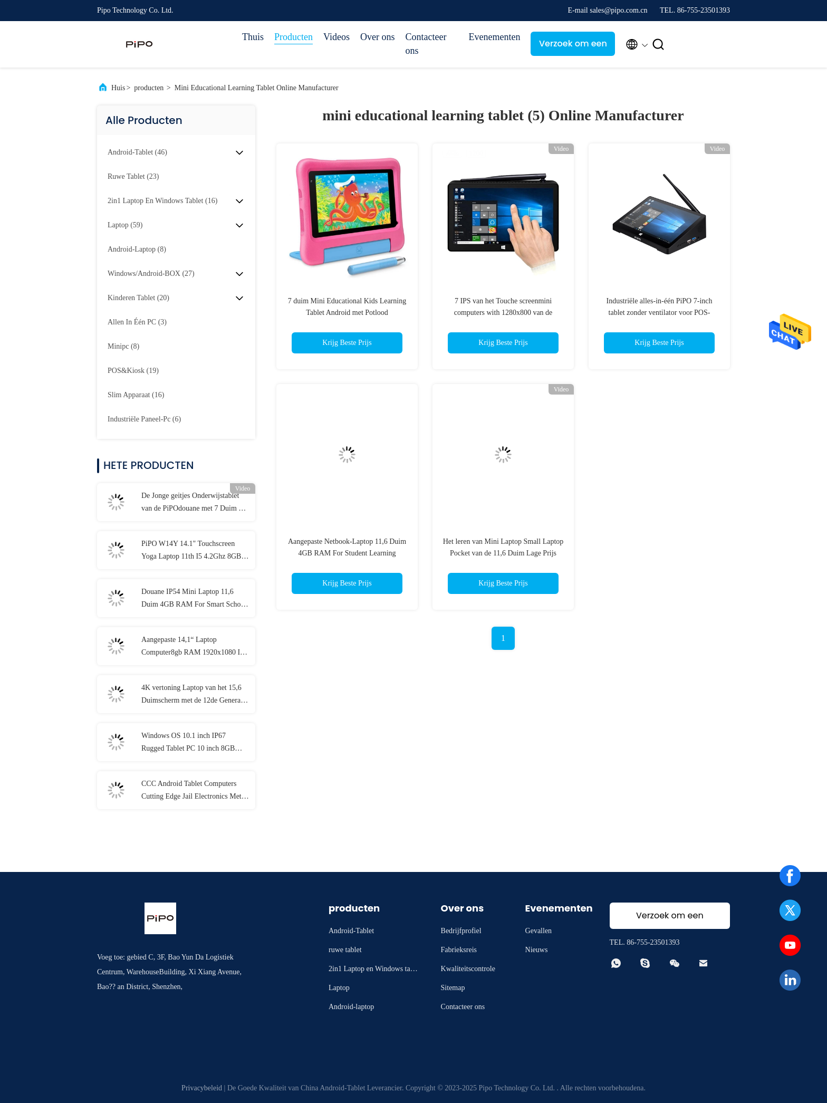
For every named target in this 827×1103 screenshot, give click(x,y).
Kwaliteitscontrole (468, 969)
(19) (133, 371)
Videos (336, 37)
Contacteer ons (425, 44)
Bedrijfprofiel (461, 931)
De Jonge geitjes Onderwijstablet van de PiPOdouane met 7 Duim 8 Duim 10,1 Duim (191, 503)
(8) (137, 249)
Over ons (377, 37)
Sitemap (453, 988)
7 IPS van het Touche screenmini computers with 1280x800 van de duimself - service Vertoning (503, 312)
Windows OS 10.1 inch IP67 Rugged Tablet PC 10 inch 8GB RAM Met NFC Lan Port (188, 743)
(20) (138, 298)
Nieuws (536, 950)
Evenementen (494, 37)
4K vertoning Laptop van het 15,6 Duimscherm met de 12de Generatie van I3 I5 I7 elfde (194, 695)
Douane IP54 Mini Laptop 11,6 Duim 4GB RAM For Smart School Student (194, 599)
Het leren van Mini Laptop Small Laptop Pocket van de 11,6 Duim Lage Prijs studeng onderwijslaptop (503, 553)
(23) (133, 176)
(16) (162, 201)
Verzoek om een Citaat (573, 46)
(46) (137, 152)
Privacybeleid (201, 1088)
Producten (293, 37)
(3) (137, 322)
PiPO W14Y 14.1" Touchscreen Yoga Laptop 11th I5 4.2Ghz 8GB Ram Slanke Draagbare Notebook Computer (191, 551)
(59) (125, 225)
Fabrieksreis (459, 950)
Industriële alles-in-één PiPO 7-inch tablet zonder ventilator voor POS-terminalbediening (659, 312)
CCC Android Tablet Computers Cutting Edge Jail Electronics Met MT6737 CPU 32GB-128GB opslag (194, 791)
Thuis (253, 37)
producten (149, 88)
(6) (144, 419)
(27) (151, 273)
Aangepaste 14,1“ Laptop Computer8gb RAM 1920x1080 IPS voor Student (194, 647)
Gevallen (538, 931)
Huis (118, 88)
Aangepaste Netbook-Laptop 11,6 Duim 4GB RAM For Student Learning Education (347, 553)
